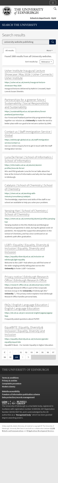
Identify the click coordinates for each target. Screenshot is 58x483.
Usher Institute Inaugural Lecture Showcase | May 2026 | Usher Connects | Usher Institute (29, 74)
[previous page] (10, 352)
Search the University (19, 25)
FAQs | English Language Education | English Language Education (27, 306)
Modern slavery (8, 386)
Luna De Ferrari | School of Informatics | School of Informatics (29, 159)
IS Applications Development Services (40, 431)
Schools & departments (40, 18)
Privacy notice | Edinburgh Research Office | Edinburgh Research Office (26, 278)
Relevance (45, 61)
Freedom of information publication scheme (21, 394)
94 (38, 352)
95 (43, 352)
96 (48, 352)
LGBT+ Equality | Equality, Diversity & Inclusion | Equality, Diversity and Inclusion (27, 248)
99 (11, 357)
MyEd (53, 18)
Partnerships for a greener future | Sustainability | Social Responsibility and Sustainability (27, 103)
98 (6, 357)
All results (10, 50)
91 (22, 352)
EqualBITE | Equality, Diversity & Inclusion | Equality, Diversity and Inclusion (25, 331)
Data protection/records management (18, 397)
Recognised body (23, 414)
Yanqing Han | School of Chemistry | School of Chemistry (26, 212)
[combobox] (25, 41)
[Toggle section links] (53, 3)
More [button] (49, 50)
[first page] (4, 352)
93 (32, 352)
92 (27, 352)
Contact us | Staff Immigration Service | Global (28, 133)
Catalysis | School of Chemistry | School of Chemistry (28, 187)
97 (54, 352)
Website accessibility (11, 391)
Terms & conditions (10, 377)
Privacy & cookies (9, 380)
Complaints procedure (11, 383)
